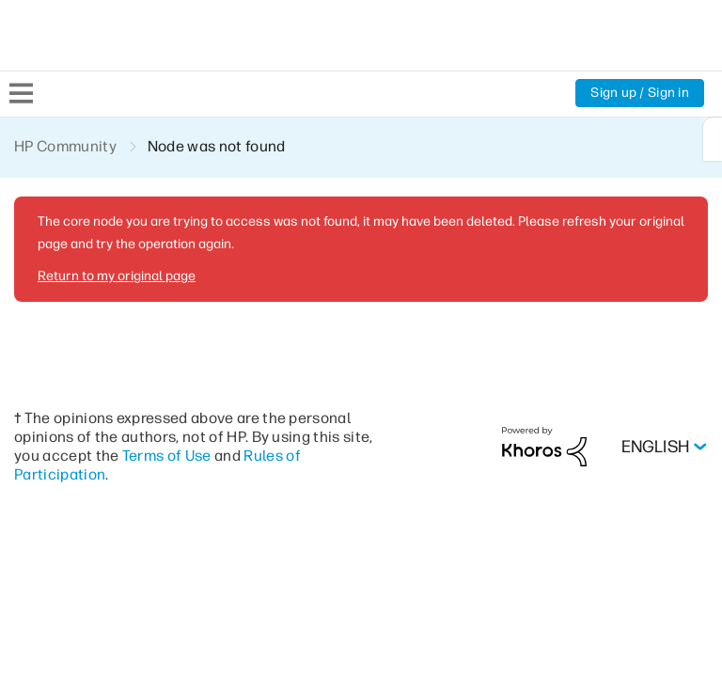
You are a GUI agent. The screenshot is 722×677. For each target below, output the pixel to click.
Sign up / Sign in (639, 93)
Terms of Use (200, 455)
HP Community (66, 146)
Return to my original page (115, 275)
